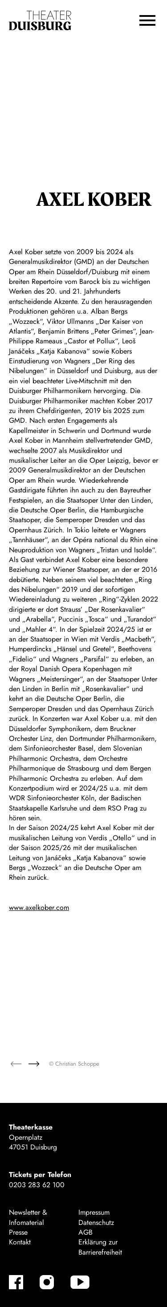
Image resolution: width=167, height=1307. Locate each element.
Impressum (94, 1212)
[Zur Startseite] (40, 21)
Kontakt (20, 1242)
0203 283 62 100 (37, 1185)
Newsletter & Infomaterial (28, 1217)
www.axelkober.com (39, 907)
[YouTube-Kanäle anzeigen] (80, 1282)
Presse (18, 1232)
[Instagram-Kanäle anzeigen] (47, 1282)
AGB (85, 1232)
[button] (147, 20)
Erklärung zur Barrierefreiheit (100, 1247)
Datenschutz (96, 1222)
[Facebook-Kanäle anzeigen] (16, 1282)
